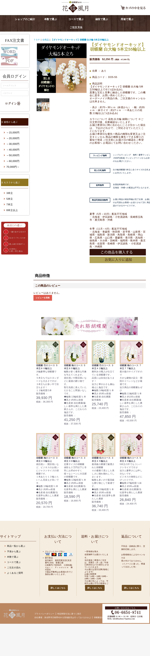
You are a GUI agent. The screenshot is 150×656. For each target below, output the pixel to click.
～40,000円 (11, 149)
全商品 (45, 40)
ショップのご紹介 (25, 19)
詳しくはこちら (58, 588)
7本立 (8, 204)
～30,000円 (11, 144)
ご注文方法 (76, 27)
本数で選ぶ (50, 19)
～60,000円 (11, 161)
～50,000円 (11, 155)
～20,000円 (11, 138)
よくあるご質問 (14, 573)
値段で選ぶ (101, 19)
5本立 (8, 198)
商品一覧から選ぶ (15, 546)
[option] (62, 68)
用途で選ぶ (127, 19)
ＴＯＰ (36, 40)
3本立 (8, 193)
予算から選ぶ (13, 551)
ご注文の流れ (13, 567)
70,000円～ (11, 167)
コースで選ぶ (76, 19)
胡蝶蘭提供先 (100, 617)
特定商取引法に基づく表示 (69, 614)
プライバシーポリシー (44, 614)
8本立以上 (11, 210)
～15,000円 (11, 132)
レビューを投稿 (43, 298)
